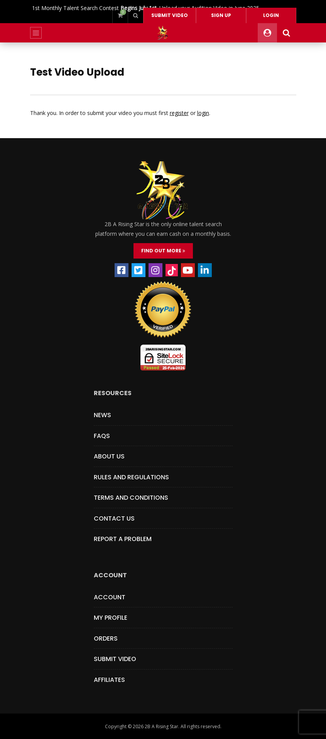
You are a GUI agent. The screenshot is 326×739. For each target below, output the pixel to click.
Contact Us (114, 518)
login (203, 113)
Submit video (169, 15)
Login (271, 15)
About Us (109, 456)
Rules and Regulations (131, 477)
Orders (106, 638)
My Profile (110, 617)
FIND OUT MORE (163, 250)
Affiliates (109, 679)
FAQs (102, 435)
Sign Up (221, 15)
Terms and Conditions (131, 497)
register (179, 113)
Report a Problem (123, 538)
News (102, 415)
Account (109, 597)
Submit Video (115, 658)
